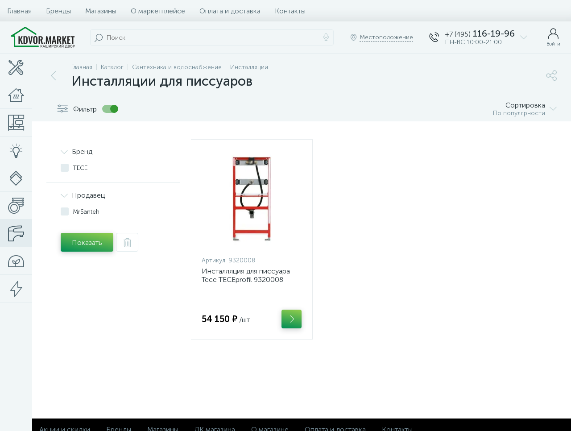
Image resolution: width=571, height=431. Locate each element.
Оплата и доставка (230, 11)
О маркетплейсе (158, 11)
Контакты (290, 11)
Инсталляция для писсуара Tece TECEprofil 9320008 (246, 275)
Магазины (100, 11)
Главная (19, 11)
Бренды (58, 11)
